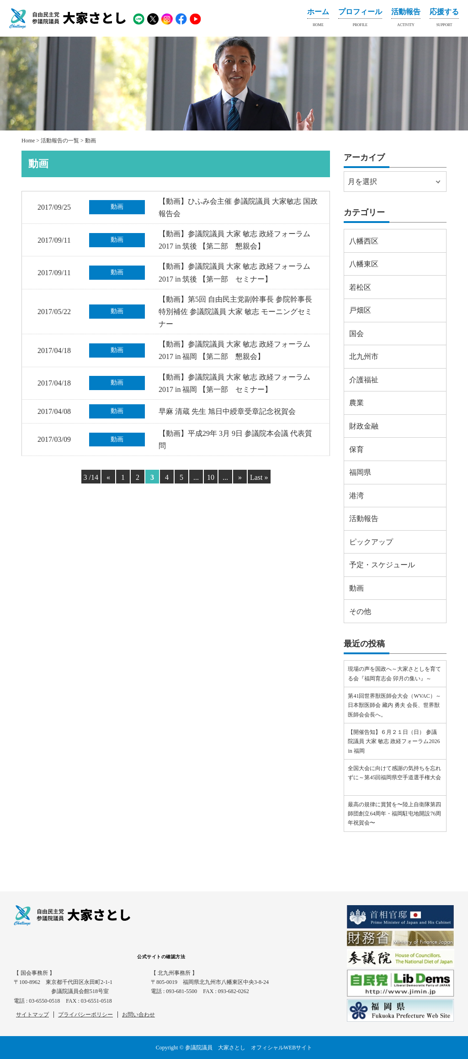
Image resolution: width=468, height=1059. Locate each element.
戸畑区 (360, 310)
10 (210, 477)
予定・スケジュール (382, 565)
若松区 (360, 287)
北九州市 (363, 356)
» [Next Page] (240, 477)
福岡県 (360, 472)
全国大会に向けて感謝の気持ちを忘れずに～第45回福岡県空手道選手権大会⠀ (394, 777)
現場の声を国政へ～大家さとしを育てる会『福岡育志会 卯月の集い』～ (394, 673)
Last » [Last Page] (259, 477)
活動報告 (405, 19)
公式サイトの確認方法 (161, 956)
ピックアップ (371, 542)
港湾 (356, 496)
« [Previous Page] (108, 477)
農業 (356, 403)
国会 (356, 333)
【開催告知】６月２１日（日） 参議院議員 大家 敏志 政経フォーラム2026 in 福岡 (394, 741)
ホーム (318, 19)
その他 (360, 611)
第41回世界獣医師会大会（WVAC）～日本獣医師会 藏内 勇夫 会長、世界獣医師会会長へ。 (394, 705)
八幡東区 (363, 264)
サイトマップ (32, 1014)
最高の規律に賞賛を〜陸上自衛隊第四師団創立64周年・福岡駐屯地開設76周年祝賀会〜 (394, 813)
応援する (444, 19)
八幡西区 (363, 241)
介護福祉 (363, 380)
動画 (356, 588)
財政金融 (363, 426)
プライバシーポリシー (85, 1014)
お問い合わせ (138, 1014)
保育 (356, 449)
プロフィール (360, 19)
